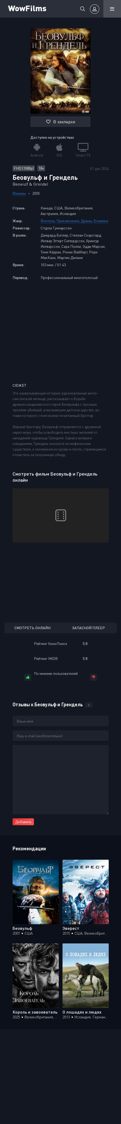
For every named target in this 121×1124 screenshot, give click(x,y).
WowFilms (27, 8)
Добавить (23, 821)
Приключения (67, 220)
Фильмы (19, 193)
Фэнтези (48, 220)
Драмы (86, 220)
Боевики (100, 220)
